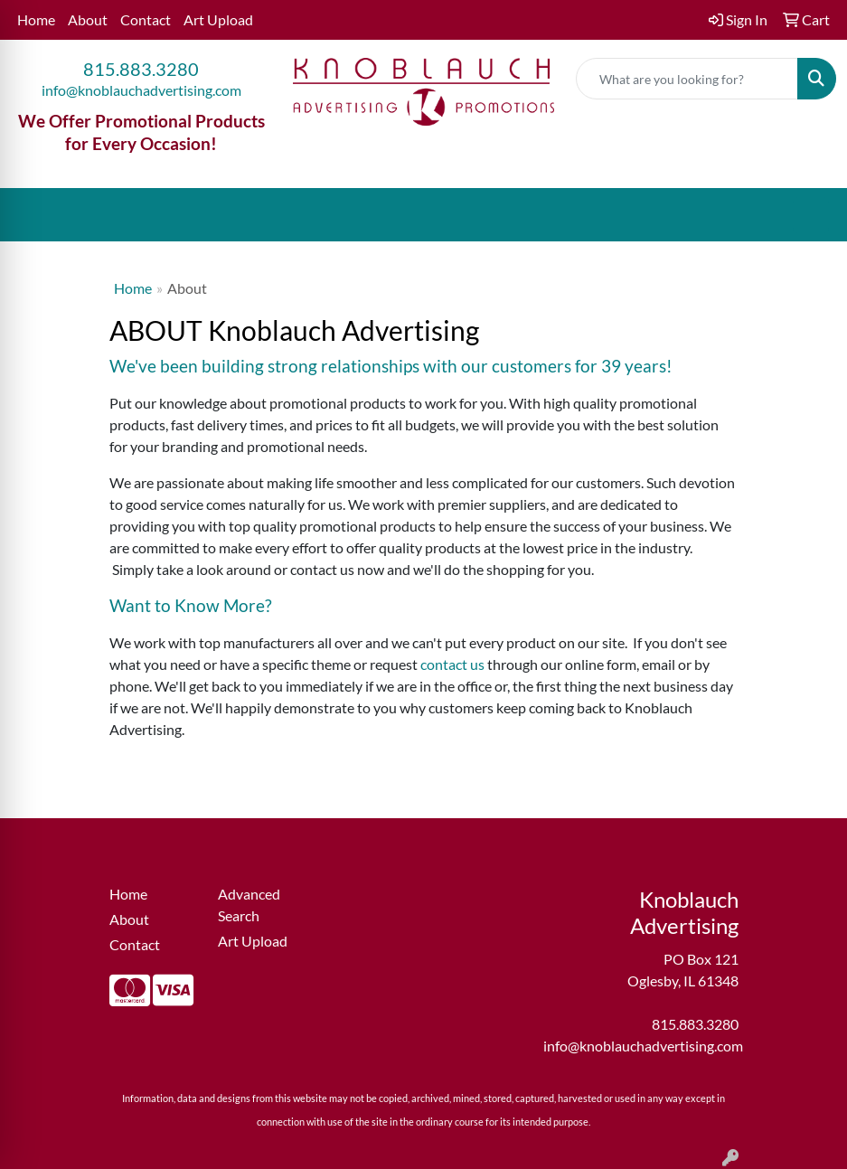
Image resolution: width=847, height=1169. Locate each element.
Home (36, 19)
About (88, 19)
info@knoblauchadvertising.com (141, 90)
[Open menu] (811, 215)
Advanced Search (249, 904)
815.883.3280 (141, 69)
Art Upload (218, 19)
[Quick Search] (687, 78)
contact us (452, 664)
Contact (145, 19)
